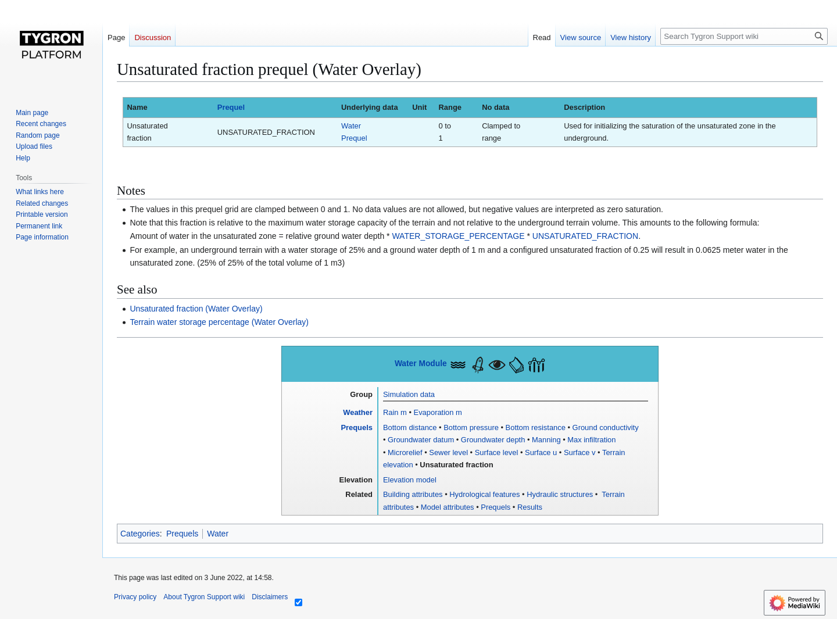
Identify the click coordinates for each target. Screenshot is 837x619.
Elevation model (410, 479)
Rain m (395, 412)
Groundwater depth (493, 439)
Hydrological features (484, 494)
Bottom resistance (536, 427)
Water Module (421, 363)
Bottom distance (410, 427)
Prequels (357, 427)
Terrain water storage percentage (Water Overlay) (219, 322)
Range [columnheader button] (450, 107)
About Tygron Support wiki (204, 597)
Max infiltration (591, 439)
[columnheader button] (275, 108)
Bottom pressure (471, 427)
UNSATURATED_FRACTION (585, 236)
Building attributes (413, 494)
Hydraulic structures (560, 494)
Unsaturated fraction (456, 464)
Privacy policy (135, 597)
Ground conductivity (606, 427)
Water (217, 533)
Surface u (541, 452)
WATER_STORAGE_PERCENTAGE (458, 236)
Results (529, 507)
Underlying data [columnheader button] (369, 107)
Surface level (496, 452)
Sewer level (448, 452)
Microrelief (405, 452)
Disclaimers (270, 597)
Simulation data (409, 394)
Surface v (580, 452)
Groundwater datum (421, 439)
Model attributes (447, 507)
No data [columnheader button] (495, 107)
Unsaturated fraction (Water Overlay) (196, 308)
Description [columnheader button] (584, 107)
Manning (546, 439)
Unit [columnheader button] (419, 107)
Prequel (231, 107)
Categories (140, 533)
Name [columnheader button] (137, 107)
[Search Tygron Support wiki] (744, 36)
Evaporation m (438, 412)
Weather (358, 412)
